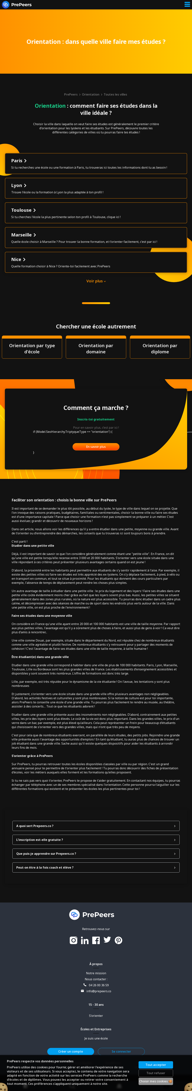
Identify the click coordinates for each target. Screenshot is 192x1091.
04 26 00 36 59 (96, 1001)
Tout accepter (156, 1065)
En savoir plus (96, 463)
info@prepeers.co (96, 1007)
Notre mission (96, 989)
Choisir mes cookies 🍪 (156, 1081)
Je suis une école (96, 1055)
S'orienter (96, 1032)
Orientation (92, 94)
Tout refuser (156, 1073)
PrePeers (72, 94)
